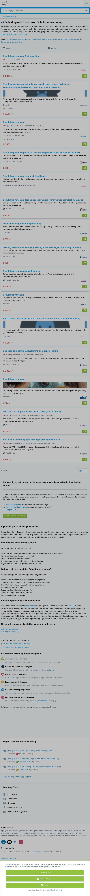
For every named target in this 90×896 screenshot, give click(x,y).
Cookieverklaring (56, 890)
